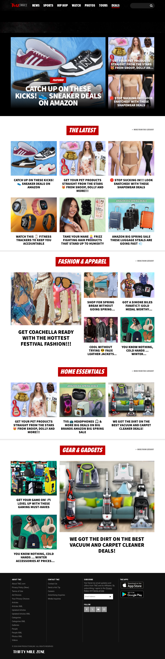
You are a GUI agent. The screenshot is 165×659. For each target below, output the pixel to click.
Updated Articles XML (21, 614)
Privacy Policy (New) (20, 587)
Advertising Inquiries (56, 595)
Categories (16, 618)
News (17, 27)
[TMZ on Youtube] (21, 5)
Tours (124, 27)
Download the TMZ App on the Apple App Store (132, 585)
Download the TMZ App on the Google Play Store (132, 594)
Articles (15, 602)
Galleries (15, 625)
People (15, 629)
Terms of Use (17, 591)
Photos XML (17, 636)
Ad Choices (16, 595)
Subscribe (110, 596)
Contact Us (52, 584)
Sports (37, 27)
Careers (51, 591)
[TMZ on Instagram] (26, 5)
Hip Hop (60, 27)
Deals (144, 27)
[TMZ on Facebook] (12, 5)
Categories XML (18, 621)
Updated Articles (19, 610)
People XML (17, 633)
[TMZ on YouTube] (98, 609)
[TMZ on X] (17, 5)
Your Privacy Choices (21, 599)
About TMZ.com (19, 584)
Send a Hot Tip (54, 587)
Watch (81, 27)
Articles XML (17, 606)
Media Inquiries (54, 599)
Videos (15, 640)
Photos (103, 27)
